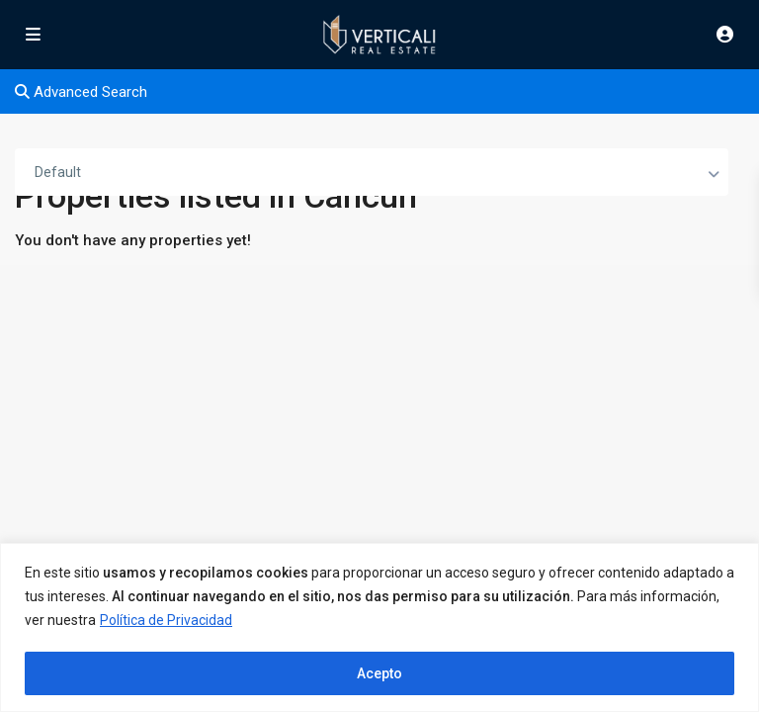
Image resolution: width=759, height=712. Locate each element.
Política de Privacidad (166, 620)
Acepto (379, 673)
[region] (379, 627)
